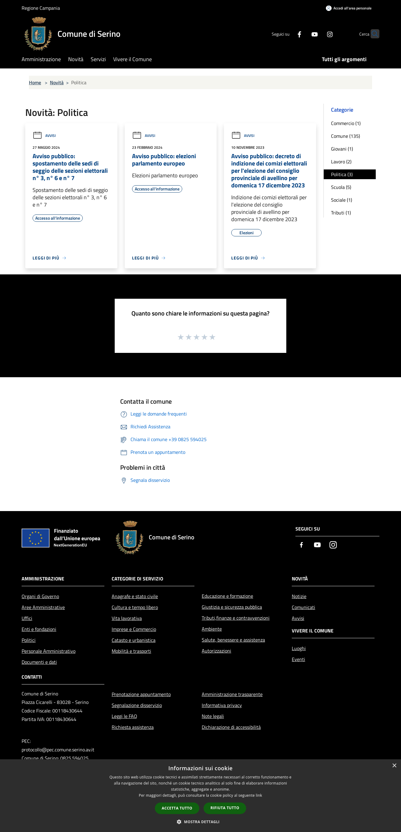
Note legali (213, 716)
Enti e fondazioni (39, 629)
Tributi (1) (341, 212)
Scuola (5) (341, 187)
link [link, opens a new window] (259, 795)
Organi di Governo (40, 596)
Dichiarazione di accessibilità (231, 727)
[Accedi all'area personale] (348, 8)
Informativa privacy (222, 705)
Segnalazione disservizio (137, 705)
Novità (57, 82)
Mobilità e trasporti (131, 651)
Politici (29, 640)
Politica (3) (342, 174)
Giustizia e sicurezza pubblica (232, 607)
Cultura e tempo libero (135, 607)
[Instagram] (318, 34)
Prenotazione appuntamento (141, 694)
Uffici (27, 618)
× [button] (394, 766)
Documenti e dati (39, 662)
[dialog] (200, 795)
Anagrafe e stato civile (135, 596)
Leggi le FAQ (124, 716)
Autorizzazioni (216, 650)
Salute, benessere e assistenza (233, 639)
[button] (200, 822)
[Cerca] (372, 33)
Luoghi (299, 648)
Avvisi (44, 135)
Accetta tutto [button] (177, 808)
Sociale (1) (341, 200)
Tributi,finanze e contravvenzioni (236, 617)
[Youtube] (303, 34)
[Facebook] (287, 34)
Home (35, 82)
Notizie (299, 596)
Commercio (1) (346, 123)
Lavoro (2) (341, 161)
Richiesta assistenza (133, 727)
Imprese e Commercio (134, 629)
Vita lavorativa (127, 618)
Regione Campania (41, 8)
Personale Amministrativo (48, 651)
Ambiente (212, 628)
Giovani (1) (342, 148)
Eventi (298, 659)
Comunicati (303, 607)
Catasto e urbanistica (133, 640)
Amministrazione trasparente (232, 694)
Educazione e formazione (227, 596)
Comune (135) (345, 136)
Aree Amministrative (43, 607)
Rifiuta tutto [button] (225, 807)
